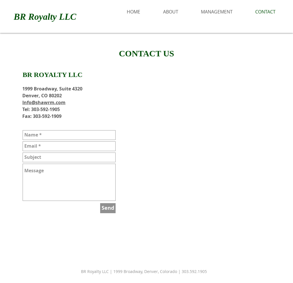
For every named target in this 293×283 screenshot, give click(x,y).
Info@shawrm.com (44, 102)
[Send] (108, 208)
